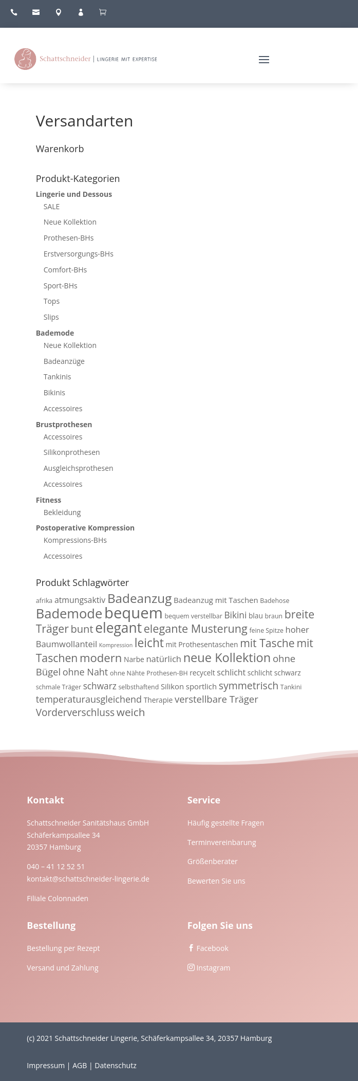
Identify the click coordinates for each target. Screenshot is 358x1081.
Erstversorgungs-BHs (79, 254)
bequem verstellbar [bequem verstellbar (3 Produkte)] (193, 616)
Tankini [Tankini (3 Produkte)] (291, 687)
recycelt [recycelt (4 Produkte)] (202, 672)
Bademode (55, 333)
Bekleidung (62, 512)
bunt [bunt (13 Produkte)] (82, 629)
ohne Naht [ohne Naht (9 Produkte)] (85, 672)
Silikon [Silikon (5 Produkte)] (172, 686)
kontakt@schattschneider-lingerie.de (88, 879)
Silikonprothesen (72, 452)
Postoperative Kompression (85, 528)
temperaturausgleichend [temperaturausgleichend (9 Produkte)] (89, 699)
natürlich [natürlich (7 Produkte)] (163, 659)
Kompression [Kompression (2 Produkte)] (116, 645)
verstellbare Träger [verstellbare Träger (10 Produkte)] (216, 698)
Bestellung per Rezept (63, 948)
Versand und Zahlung (62, 968)
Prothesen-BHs (69, 238)
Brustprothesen (64, 424)
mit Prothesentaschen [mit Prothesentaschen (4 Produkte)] (202, 644)
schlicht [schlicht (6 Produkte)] (231, 672)
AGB (79, 1065)
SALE (52, 206)
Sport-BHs (61, 285)
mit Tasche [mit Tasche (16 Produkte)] (267, 642)
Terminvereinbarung (221, 842)
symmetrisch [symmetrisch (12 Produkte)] (249, 685)
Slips (51, 317)
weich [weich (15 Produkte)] (131, 712)
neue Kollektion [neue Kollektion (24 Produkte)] (227, 657)
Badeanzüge (64, 361)
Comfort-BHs (65, 269)
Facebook (212, 948)
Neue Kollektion (70, 222)
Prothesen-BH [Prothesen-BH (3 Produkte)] (166, 673)
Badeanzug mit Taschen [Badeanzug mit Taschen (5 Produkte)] (216, 600)
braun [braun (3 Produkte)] (274, 616)
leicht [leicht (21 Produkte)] (149, 643)
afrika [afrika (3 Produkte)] (44, 600)
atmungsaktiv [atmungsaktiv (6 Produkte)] (79, 600)
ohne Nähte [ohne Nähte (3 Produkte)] (127, 673)
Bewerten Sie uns (216, 881)
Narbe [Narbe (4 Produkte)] (134, 659)
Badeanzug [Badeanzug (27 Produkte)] (139, 598)
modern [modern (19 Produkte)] (101, 657)
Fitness (48, 500)
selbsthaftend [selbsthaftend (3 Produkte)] (138, 687)
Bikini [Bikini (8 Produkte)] (235, 615)
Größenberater (212, 861)
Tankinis (57, 376)
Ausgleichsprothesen (79, 468)
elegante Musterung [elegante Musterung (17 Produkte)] (196, 628)
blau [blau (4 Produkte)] (256, 615)
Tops (52, 301)
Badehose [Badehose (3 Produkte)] (274, 600)
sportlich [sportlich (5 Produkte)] (201, 686)
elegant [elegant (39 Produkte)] (118, 627)
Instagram (213, 968)
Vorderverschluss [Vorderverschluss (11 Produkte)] (75, 712)
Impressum (46, 1065)
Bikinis (54, 392)
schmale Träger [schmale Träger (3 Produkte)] (58, 687)
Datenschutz (115, 1065)
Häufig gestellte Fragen (226, 823)
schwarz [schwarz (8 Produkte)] (100, 686)
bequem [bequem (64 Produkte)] (133, 612)
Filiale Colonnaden (57, 898)
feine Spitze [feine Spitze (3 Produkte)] (266, 630)
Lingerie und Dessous (74, 194)
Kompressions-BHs (75, 540)
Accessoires (63, 408)
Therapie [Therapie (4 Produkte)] (158, 700)
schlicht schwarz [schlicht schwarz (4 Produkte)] (274, 672)
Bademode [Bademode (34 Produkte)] (69, 613)
